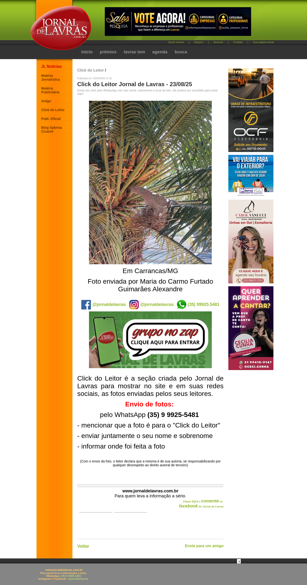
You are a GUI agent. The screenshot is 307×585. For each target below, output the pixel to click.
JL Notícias (51, 66)
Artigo (46, 101)
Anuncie (218, 42)
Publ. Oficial (51, 119)
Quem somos (176, 42)
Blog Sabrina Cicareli (51, 129)
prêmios (108, 52)
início (87, 52)
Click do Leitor (53, 110)
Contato (238, 42)
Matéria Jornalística (50, 77)
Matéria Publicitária (50, 90)
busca (181, 52)
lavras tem (134, 52)
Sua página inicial (263, 42)
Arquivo (198, 42)
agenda (159, 52)
